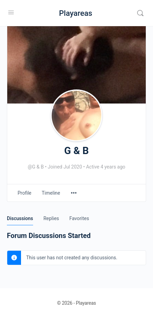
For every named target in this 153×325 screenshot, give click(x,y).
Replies (51, 218)
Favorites (79, 218)
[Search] (140, 13)
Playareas (75, 13)
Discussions (20, 218)
